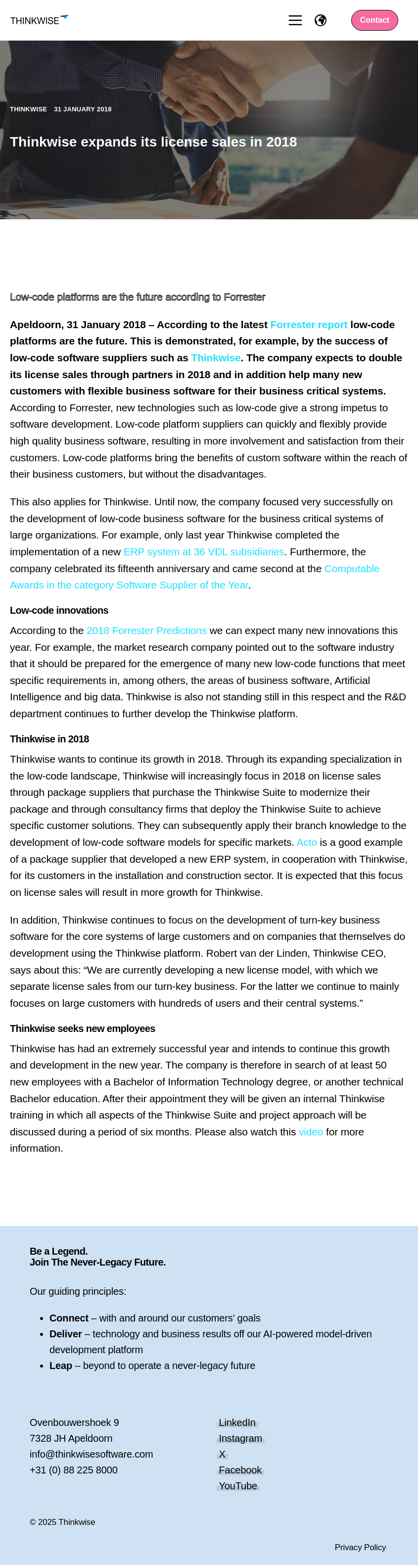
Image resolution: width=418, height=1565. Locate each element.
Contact (375, 20)
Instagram (241, 1438)
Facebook (240, 1470)
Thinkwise (29, 109)
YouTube (238, 1485)
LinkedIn (237, 1422)
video (311, 1131)
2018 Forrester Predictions (147, 630)
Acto (307, 842)
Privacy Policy (360, 1547)
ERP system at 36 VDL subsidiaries (204, 551)
